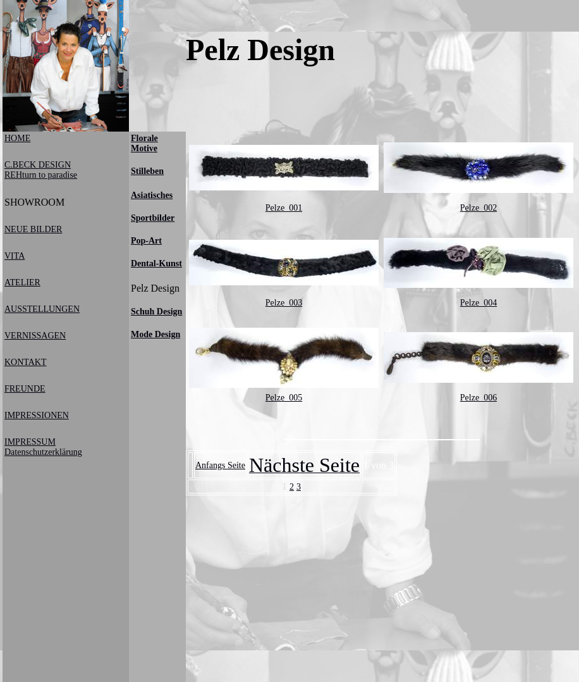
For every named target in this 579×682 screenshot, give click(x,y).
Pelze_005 (283, 397)
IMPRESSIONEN (36, 415)
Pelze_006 (478, 397)
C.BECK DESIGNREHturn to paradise (40, 170)
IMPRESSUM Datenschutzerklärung (43, 447)
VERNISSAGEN (35, 335)
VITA (14, 256)
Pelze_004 (478, 302)
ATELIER (22, 282)
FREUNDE (25, 389)
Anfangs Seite (220, 465)
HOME (17, 138)
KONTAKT (25, 362)
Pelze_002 (478, 208)
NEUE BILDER (33, 229)
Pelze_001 (283, 208)
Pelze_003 (283, 302)
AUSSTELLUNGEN (42, 309)
